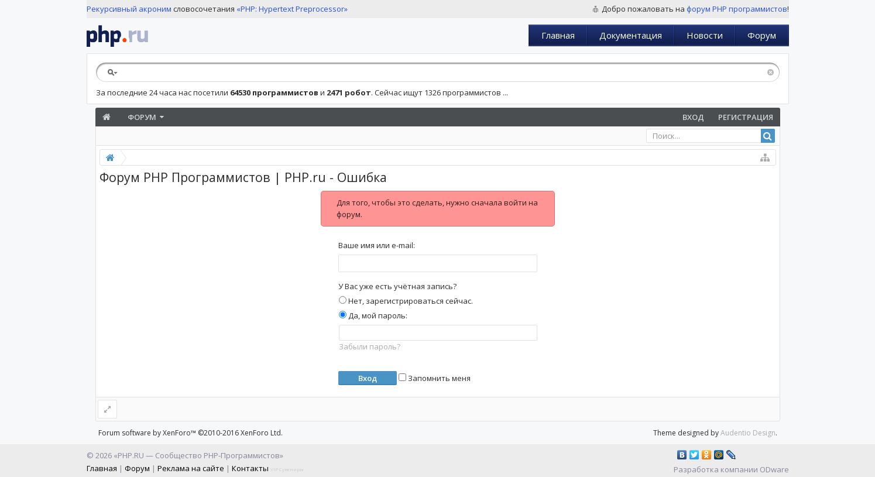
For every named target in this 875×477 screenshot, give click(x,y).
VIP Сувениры (287, 469)
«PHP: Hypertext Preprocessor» (292, 9)
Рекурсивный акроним (129, 9)
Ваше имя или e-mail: (376, 245)
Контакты (250, 468)
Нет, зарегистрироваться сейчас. (406, 301)
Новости (705, 35)
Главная (558, 35)
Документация (630, 35)
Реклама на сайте (190, 468)
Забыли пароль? (369, 346)
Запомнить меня (435, 378)
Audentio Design (748, 433)
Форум (761, 35)
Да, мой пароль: (373, 315)
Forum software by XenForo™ (190, 433)
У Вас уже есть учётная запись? (397, 286)
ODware (774, 469)
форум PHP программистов (737, 9)
